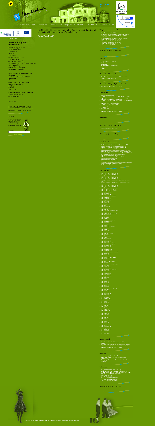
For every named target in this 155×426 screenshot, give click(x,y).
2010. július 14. (105, 324)
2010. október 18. (105, 310)
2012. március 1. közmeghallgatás (109, 264)
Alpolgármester (105, 63)
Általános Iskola (105, 108)
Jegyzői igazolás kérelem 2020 (109, 148)
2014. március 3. (105, 209)
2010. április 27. (105, 318)
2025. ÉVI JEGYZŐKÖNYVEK (109, 173)
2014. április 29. (105, 205)
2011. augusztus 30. (106, 274)
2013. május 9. (104, 229)
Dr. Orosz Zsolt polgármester (108, 61)
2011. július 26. (105, 277)
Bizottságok (104, 64)
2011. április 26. (105, 285)
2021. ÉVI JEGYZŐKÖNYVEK (109, 178)
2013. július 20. (105, 224)
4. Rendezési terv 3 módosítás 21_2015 (111, 40)
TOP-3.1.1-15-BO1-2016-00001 (109, 379)
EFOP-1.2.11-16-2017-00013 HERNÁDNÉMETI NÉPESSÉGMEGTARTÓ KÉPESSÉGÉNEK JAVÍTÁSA (116, 371)
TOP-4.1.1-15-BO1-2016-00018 (109, 380)
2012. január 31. (105, 266)
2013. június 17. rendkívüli (108, 226)
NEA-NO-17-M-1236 (106, 376)
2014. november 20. (106, 193)
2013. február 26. (105, 236)
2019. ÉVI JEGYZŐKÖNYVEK (109, 186)
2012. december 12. (106, 240)
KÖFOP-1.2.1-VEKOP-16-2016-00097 (111, 373)
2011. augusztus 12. (106, 276)
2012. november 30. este (107, 242)
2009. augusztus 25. (106, 329)
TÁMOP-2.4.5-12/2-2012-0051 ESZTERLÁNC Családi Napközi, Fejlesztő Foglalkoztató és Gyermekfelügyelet (115, 97)
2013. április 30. (105, 230)
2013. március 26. (105, 232)
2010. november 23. (106, 294)
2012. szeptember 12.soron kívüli (109, 252)
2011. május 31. (105, 282)
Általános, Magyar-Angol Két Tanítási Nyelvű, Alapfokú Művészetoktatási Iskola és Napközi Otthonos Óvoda (115, 345)
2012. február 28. (105, 265)
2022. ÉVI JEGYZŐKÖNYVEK (109, 177)
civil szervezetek (55, 24)
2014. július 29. (105, 201)
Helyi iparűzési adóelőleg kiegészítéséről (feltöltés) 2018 (115, 150)
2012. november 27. (106, 245)
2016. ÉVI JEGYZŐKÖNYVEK (109, 188)
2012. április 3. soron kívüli (108, 261)
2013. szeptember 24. (106, 221)
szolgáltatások (79, 24)
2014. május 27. (105, 204)
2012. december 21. (106, 238)
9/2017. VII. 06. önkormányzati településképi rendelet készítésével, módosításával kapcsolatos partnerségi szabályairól (115, 35)
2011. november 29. (106, 270)
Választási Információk (96, 24)
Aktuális (32, 420)
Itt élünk (36, 420)
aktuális (23, 24)
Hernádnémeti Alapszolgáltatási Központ (111, 86)
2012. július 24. (105, 254)
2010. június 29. (105, 321)
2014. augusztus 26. (106, 200)
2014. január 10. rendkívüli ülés (109, 213)
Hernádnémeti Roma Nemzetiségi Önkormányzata (114, 76)
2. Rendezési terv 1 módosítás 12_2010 (111, 43)
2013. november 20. (106, 217)
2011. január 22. (105, 290)
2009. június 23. (105, 301)
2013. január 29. (105, 237)
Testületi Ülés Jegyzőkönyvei (108, 78)
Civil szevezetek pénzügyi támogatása (110, 160)
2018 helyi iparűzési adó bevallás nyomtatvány (113, 156)
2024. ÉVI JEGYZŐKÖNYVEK (109, 174)
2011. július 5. (104, 278)
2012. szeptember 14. (106, 250)
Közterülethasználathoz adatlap (109, 158)
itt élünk (31, 24)
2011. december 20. (106, 268)
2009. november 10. (106, 297)
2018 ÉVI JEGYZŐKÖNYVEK (109, 190)
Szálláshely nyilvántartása (107, 95)
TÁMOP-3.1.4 (104, 107)
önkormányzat (42, 24)
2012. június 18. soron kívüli (108, 257)
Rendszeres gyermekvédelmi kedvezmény (112, 163)
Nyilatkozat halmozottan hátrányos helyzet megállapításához (116, 162)
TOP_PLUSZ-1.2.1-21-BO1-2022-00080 (111, 369)
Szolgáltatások (65, 420)
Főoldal (27, 420)
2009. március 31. (105, 304)
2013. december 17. (106, 214)
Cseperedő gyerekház (106, 106)
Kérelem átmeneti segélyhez (108, 164)
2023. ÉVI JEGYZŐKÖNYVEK (109, 176)
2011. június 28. (105, 280)
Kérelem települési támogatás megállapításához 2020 (114, 144)
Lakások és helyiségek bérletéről (109, 356)
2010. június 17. (105, 320)
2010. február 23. (105, 314)
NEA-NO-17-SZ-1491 (106, 375)
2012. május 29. (105, 258)
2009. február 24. (105, 308)
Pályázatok (68, 24)
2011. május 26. (105, 281)
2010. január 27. (105, 306)
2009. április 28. (105, 332)
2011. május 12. (105, 284)
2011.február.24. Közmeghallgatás (110, 288)
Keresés (71, 420)
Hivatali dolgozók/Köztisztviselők (110, 65)
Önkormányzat (42, 420)
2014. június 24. (105, 202)
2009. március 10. (105, 305)
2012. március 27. (105, 262)
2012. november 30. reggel (108, 244)
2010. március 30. (105, 317)
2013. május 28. (105, 228)
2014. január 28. (105, 212)
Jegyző (103, 67)
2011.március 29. (105, 286)
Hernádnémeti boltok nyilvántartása (110, 103)
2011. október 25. (105, 272)
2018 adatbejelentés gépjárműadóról (110, 155)
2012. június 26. (105, 256)
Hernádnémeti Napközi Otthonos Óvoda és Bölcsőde (114, 110)
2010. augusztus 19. (106, 328)
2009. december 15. (106, 296)
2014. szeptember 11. (106, 198)
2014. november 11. (106, 194)
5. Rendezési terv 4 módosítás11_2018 (111, 39)
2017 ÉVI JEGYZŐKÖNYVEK (109, 189)
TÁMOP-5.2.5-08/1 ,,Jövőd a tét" (109, 104)
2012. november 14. (106, 246)
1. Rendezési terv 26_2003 (108, 44)
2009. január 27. (105, 309)
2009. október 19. (105, 298)
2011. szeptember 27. (106, 273)
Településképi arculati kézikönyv (109, 32)
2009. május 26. (105, 302)
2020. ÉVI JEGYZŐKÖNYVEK (109, 185)
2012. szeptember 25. (106, 249)
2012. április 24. (105, 260)
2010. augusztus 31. (106, 326)
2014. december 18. (106, 192)
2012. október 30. (105, 248)
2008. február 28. (105, 333)
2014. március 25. (105, 208)
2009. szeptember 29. (106, 300)
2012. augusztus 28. (106, 253)
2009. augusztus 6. (105, 330)
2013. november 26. (106, 216)
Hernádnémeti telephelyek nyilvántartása (111, 99)
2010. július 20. (105, 322)
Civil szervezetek (51, 420)
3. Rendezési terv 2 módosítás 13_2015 (111, 42)
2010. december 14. (106, 293)
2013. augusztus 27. (106, 222)
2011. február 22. (105, 289)
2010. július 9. (104, 325)
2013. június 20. (105, 225)
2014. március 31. (105, 206)
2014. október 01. (105, 197)
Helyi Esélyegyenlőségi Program (109, 128)
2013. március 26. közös (107, 233)
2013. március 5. (105, 234)
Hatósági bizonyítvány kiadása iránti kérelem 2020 (114, 146)
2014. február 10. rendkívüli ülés (109, 210)
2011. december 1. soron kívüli (109, 269)
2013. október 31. (105, 218)
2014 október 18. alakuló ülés (108, 196)
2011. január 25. (105, 292)
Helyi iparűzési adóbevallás (108, 159)
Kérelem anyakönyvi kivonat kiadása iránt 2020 (113, 147)
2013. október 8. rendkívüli (108, 220)
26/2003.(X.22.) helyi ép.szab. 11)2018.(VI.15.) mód (114, 38)
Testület (103, 68)
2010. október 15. (105, 312)
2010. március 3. (105, 316)
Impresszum (76, 420)
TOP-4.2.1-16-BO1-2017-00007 (109, 377)
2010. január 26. (105, 313)
